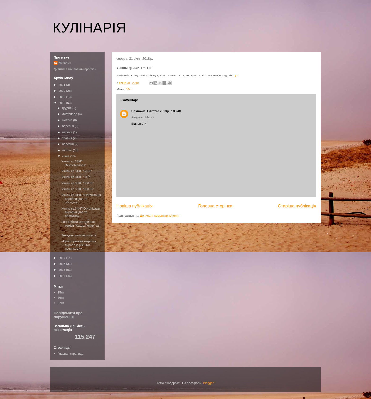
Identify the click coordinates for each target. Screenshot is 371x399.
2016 (62, 264)
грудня (67, 108)
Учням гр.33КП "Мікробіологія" (73, 163)
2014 (62, 276)
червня (67, 132)
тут (235, 75)
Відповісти (138, 123)
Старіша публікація (297, 206)
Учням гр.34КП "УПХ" (76, 171)
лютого (67, 150)
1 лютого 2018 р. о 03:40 (164, 111)
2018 (62, 103)
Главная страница (70, 353)
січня (66, 156)
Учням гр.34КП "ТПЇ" (75, 177)
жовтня (67, 120)
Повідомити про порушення (68, 315)
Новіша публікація (134, 206)
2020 (62, 90)
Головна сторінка (215, 206)
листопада (70, 114)
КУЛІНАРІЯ (89, 28)
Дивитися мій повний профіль (75, 69)
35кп (60, 292)
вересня (68, 126)
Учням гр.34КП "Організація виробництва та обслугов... (81, 198)
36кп (60, 297)
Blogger (208, 383)
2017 (62, 258)
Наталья (64, 62)
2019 (62, 97)
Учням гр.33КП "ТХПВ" (77, 183)
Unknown (138, 111)
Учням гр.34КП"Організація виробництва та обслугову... (80, 212)
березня (68, 144)
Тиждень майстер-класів (78, 235)
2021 (62, 85)
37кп (60, 303)
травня (67, 138)
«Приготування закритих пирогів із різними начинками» (78, 244)
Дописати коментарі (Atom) (159, 215)
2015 (62, 269)
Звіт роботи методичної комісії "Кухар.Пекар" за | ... (80, 225)
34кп (129, 89)
